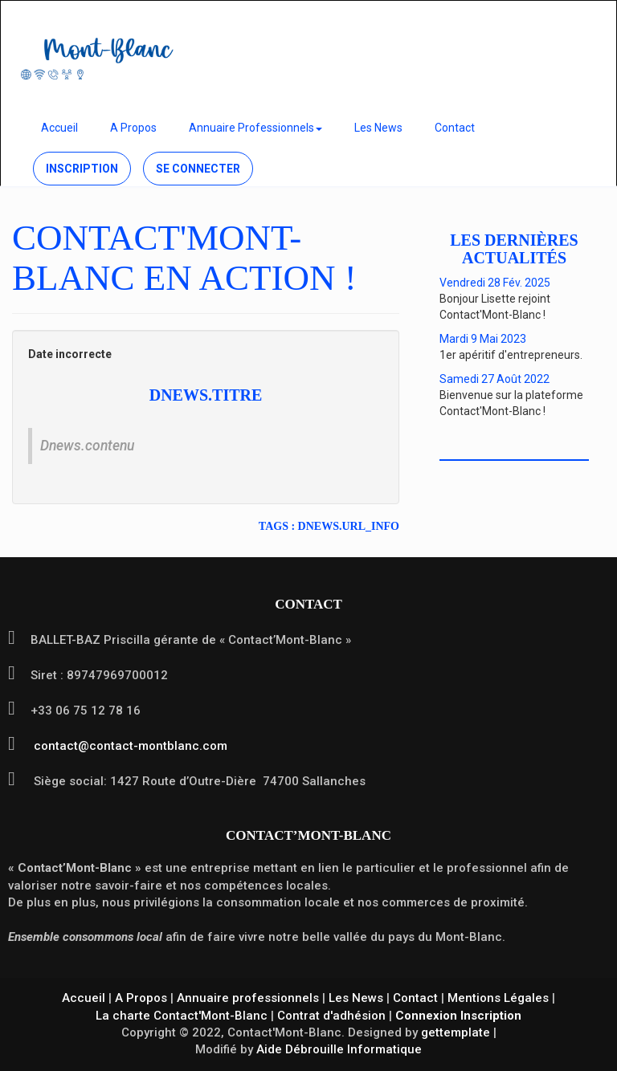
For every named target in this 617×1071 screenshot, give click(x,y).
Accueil (59, 127)
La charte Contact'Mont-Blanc (182, 1015)
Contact (455, 127)
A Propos (133, 127)
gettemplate (455, 1032)
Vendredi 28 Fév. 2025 (494, 282)
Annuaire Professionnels (255, 127)
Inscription (82, 168)
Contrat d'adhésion (331, 1015)
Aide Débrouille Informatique (339, 1049)
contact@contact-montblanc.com (129, 746)
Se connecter (198, 168)
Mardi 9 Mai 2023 (482, 338)
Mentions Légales (498, 998)
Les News (378, 127)
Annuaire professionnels (248, 998)
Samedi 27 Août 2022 (494, 379)
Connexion (426, 1015)
